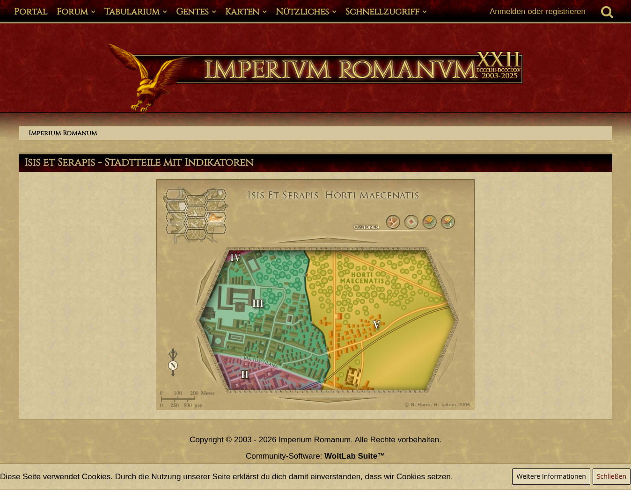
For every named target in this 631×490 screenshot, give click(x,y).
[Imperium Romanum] (315, 78)
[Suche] (607, 11)
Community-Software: (315, 456)
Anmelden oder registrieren (538, 11)
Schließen (611, 476)
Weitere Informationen (551, 476)
